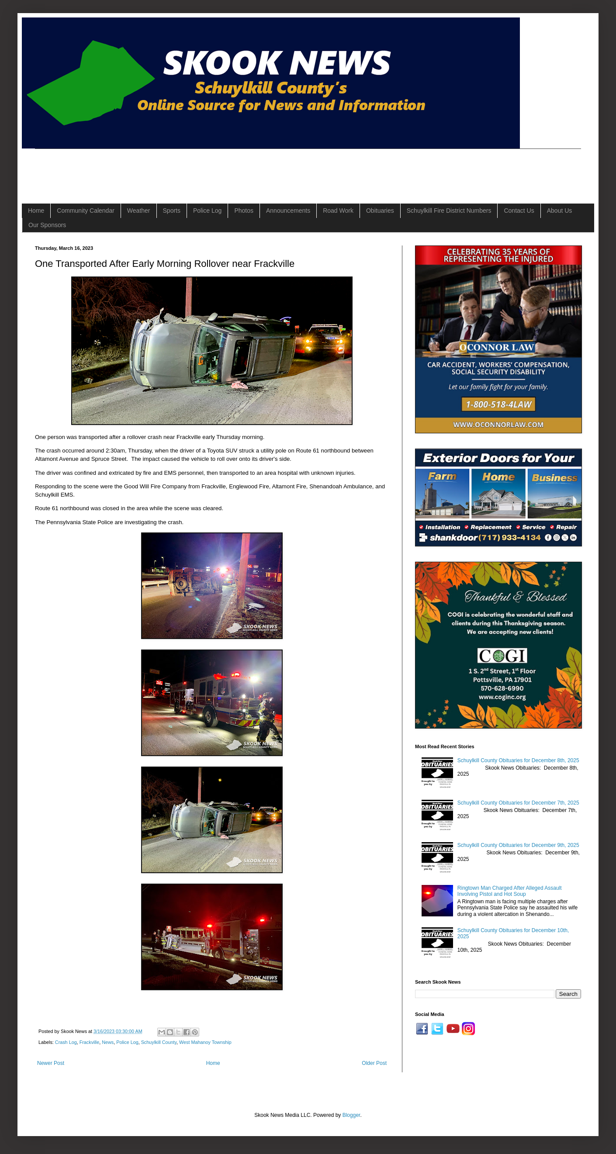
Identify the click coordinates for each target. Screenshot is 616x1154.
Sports (171, 210)
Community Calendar (85, 210)
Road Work (338, 210)
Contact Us (519, 210)
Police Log (207, 210)
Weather (138, 210)
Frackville (90, 1042)
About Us (559, 210)
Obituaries (380, 210)
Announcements (288, 210)
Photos (243, 210)
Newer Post (50, 1063)
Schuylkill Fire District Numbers (449, 210)
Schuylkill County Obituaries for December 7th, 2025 (518, 803)
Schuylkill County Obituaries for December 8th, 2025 (518, 760)
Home (36, 210)
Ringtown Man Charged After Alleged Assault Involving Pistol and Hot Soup (509, 891)
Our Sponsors (47, 224)
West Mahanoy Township (205, 1042)
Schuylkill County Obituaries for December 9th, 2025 (518, 845)
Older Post (374, 1063)
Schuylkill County (158, 1042)
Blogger (351, 1115)
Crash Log (66, 1042)
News (108, 1042)
